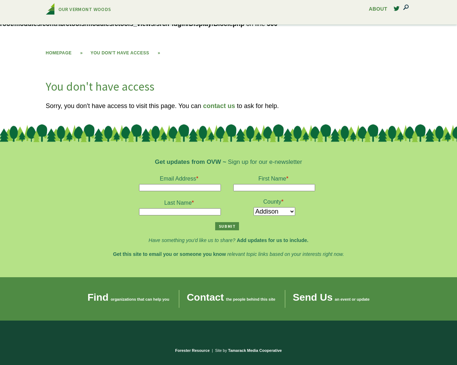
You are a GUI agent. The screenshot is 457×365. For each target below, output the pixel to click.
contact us (219, 105)
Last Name (178, 203)
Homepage (59, 52)
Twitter (396, 10)
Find (97, 297)
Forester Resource (192, 350)
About (378, 9)
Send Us (313, 297)
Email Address (178, 179)
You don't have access (119, 52)
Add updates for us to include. (272, 240)
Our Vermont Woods (84, 9)
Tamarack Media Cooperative (255, 350)
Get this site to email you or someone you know (169, 254)
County (272, 202)
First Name (272, 179)
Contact (205, 297)
